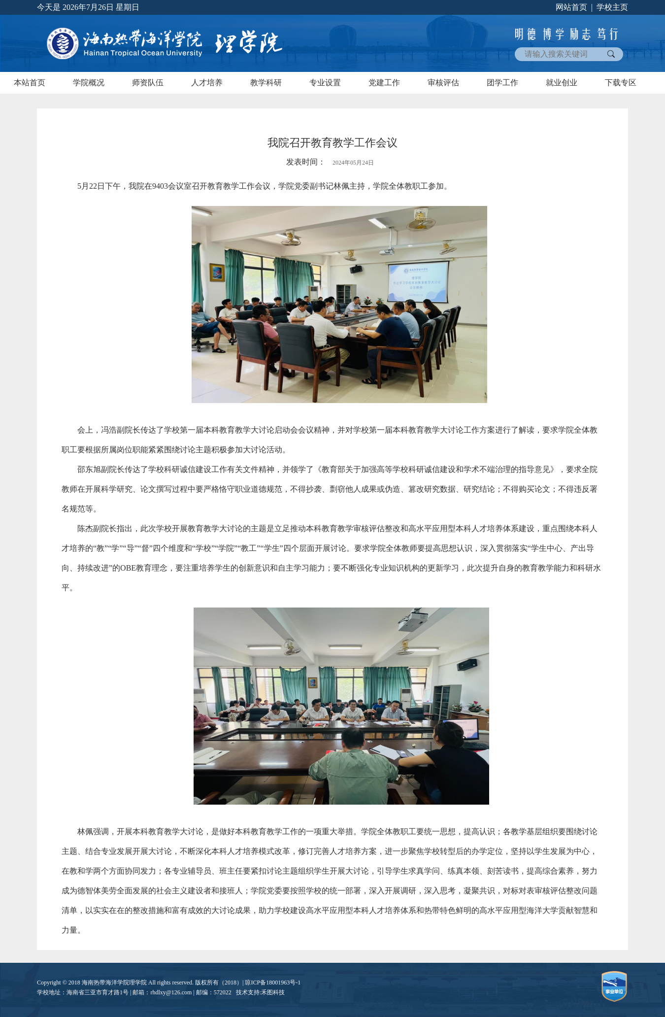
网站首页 (571, 7)
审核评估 (443, 82)
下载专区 (620, 82)
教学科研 (266, 82)
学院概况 (88, 82)
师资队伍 (148, 82)
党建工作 (384, 82)
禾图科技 (273, 992)
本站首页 (29, 82)
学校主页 (612, 7)
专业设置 (325, 82)
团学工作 (502, 82)
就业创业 (561, 82)
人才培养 (207, 82)
